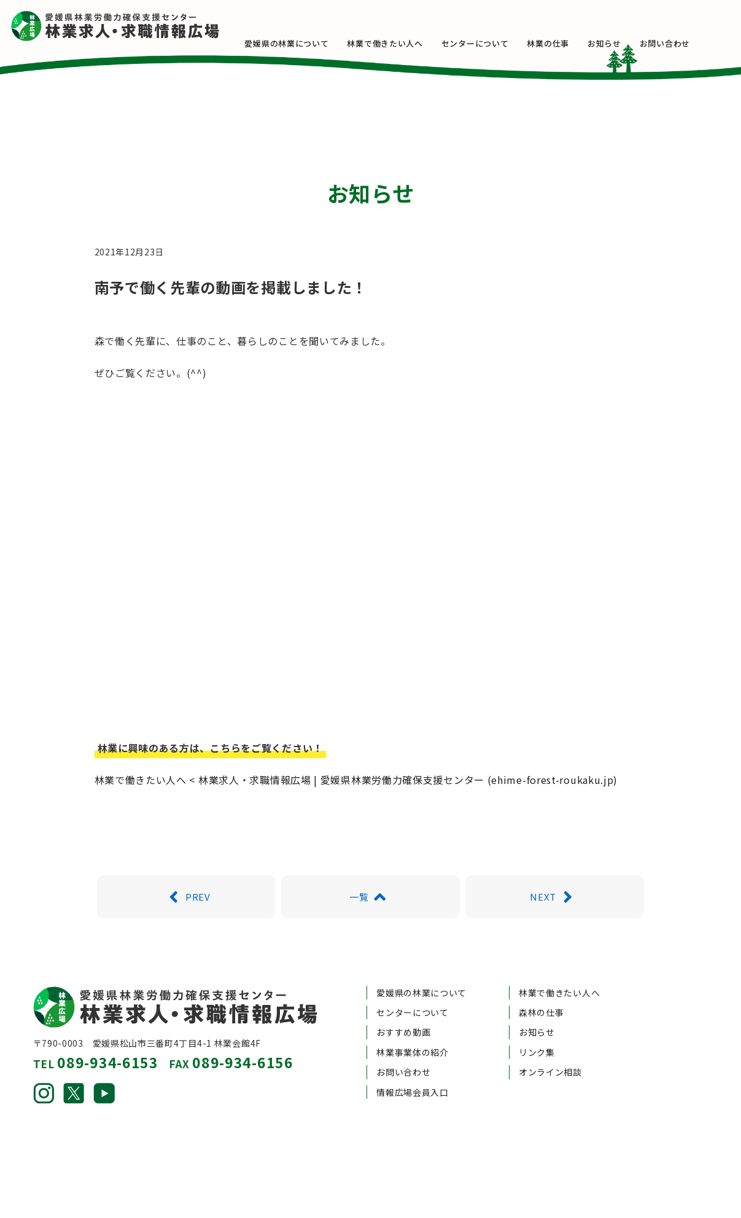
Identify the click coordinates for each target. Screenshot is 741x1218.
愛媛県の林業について (308, 43)
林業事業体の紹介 (412, 1013)
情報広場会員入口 (412, 1053)
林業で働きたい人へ (406, 43)
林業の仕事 (570, 43)
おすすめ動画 (403, 994)
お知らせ (626, 43)
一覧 (370, 858)
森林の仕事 (541, 974)
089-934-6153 (107, 1023)
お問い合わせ (686, 43)
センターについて (497, 43)
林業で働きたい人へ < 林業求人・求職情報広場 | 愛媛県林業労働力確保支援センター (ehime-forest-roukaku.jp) (356, 741)
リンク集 (537, 1013)
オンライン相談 (550, 1034)
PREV (186, 858)
